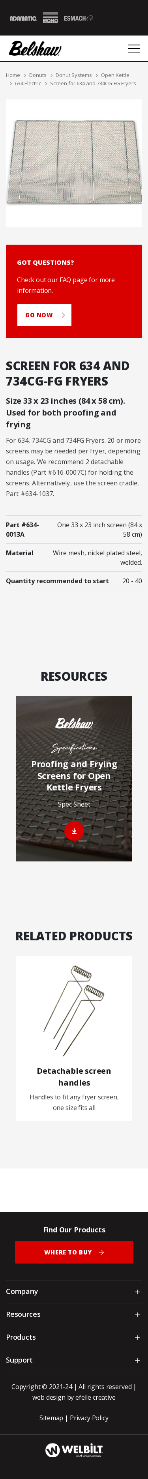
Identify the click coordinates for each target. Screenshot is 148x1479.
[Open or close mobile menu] (134, 48)
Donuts (38, 75)
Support (19, 1360)
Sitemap (51, 1417)
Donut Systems (74, 75)
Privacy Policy (89, 1417)
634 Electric (28, 83)
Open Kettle (115, 75)
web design (48, 1397)
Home (13, 75)
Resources (23, 1314)
